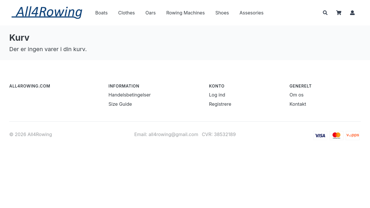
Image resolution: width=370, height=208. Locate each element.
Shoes (222, 13)
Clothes (126, 13)
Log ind (217, 95)
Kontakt (297, 104)
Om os (296, 95)
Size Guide (120, 104)
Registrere (220, 104)
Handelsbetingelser (129, 95)
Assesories (251, 13)
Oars (150, 13)
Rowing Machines (185, 13)
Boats (101, 13)
